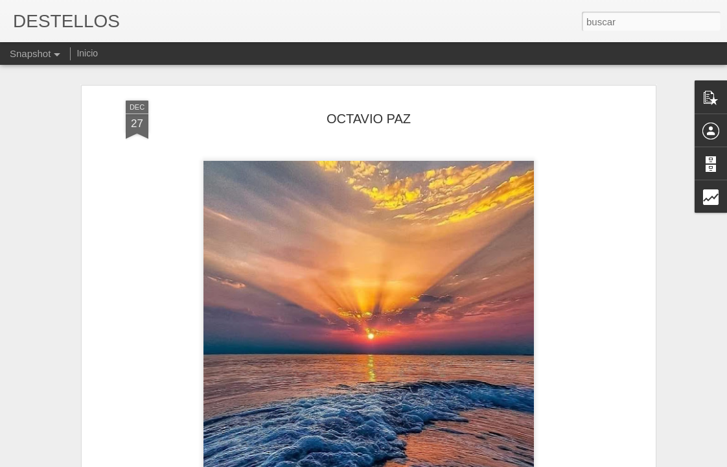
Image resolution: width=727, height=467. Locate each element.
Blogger (414, 460)
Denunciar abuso (457, 460)
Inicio (87, 53)
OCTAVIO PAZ (369, 86)
